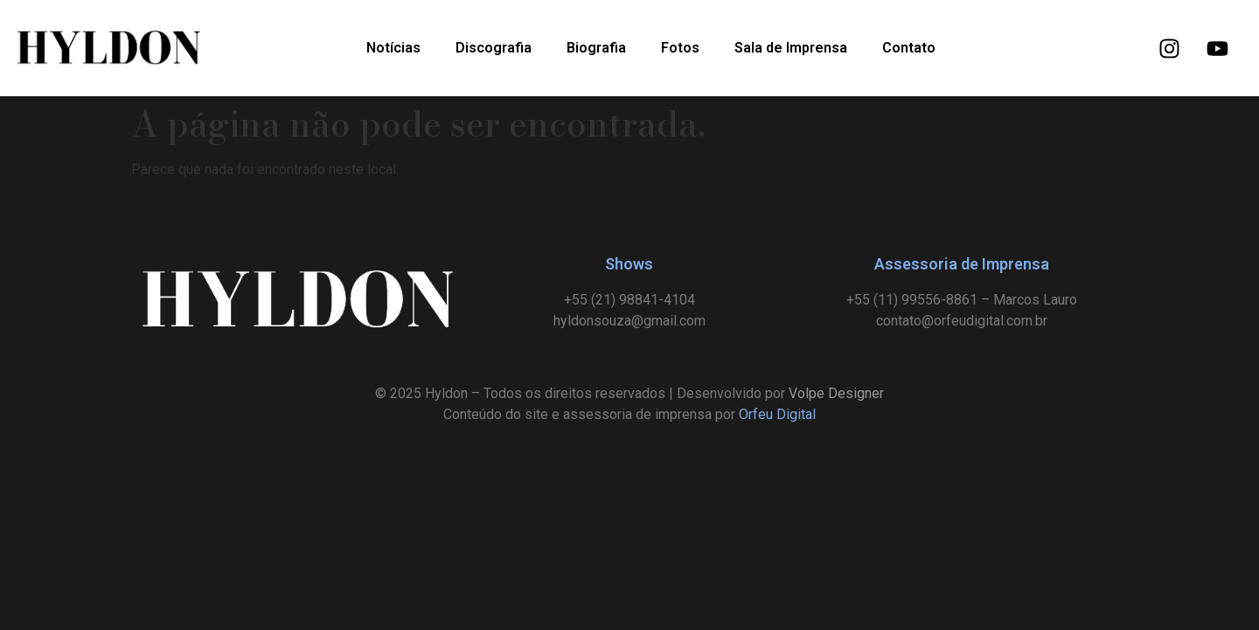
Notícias (393, 47)
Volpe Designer (836, 393)
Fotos (680, 47)
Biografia (596, 47)
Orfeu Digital (777, 414)
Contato (909, 47)
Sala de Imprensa (790, 47)
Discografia (494, 47)
